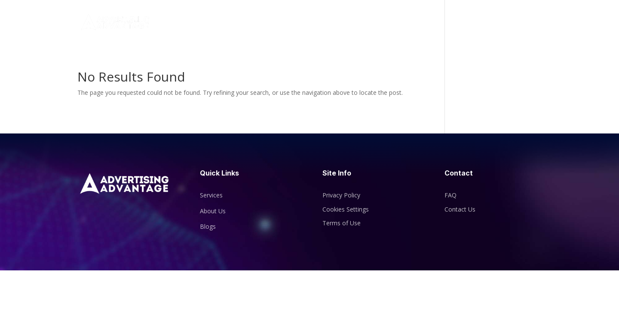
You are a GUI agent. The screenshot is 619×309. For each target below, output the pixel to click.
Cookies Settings (345, 209)
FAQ (450, 195)
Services (432, 23)
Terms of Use (341, 223)
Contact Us (507, 23)
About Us (395, 23)
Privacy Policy (341, 195)
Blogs (471, 23)
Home (361, 23)
